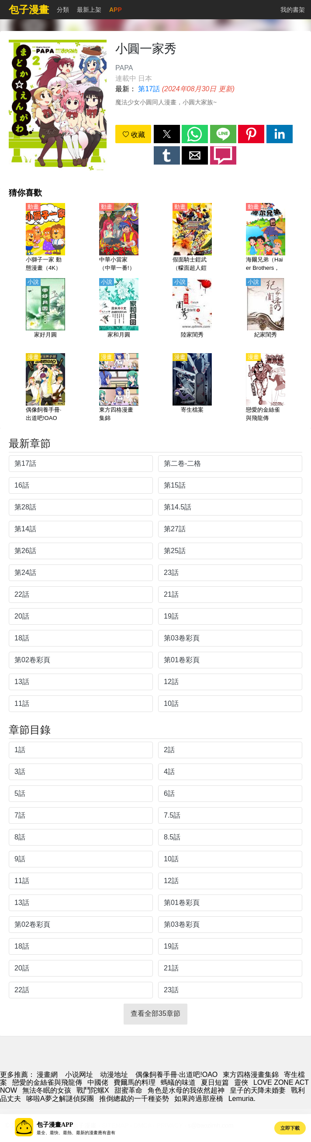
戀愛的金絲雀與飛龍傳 (47, 1082)
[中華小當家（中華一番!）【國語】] (118, 238)
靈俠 (241, 1082)
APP (115, 9)
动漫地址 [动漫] (114, 1074)
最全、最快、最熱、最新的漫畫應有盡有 (76, 1132)
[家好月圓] (45, 313)
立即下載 (290, 1128)
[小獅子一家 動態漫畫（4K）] (45, 238)
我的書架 (292, 9)
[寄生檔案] (192, 388)
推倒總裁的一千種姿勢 (134, 1098)
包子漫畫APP (55, 1124)
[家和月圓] (118, 313)
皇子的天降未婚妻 (258, 1090)
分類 (63, 9)
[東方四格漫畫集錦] (118, 388)
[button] (167, 134)
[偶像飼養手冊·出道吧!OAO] (45, 388)
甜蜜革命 (128, 1090)
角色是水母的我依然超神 (186, 1090)
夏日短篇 (215, 1082)
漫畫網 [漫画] (47, 1074)
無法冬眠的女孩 (46, 1090)
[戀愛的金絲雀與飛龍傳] (265, 388)
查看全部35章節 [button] (155, 1013)
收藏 (133, 134)
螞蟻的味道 (178, 1082)
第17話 (149, 89)
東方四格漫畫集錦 (251, 1074)
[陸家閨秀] (192, 313)
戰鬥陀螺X (92, 1090)
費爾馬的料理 (135, 1082)
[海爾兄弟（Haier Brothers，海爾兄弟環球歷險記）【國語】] (265, 238)
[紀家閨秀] (265, 313)
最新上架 (89, 9)
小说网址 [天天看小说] (79, 1074)
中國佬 (97, 1082)
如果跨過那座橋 (198, 1098)
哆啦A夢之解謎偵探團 (60, 1098)
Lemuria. (242, 1098)
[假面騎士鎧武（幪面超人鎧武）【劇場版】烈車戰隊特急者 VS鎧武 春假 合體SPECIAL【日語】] (192, 238)
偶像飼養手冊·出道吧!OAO (176, 1074)
